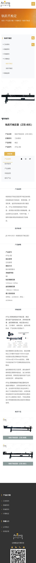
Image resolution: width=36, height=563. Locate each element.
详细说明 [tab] (18, 309)
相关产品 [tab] (18, 412)
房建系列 (6, 49)
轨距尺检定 (9, 63)
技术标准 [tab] (18, 228)
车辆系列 (6, 54)
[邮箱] (24, 547)
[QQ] (12, 547)
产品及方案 (10, 21)
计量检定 (18, 21)
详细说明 (8, 173)
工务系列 (6, 44)
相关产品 (8, 178)
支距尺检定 (9, 68)
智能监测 (6, 73)
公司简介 (6, 527)
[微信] (16, 547)
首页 (3, 21)
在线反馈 (9, 154)
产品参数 (8, 168)
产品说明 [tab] (18, 189)
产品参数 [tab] (18, 244)
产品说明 (8, 159)
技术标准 (8, 164)
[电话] (20, 547)
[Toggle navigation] (33, 4)
